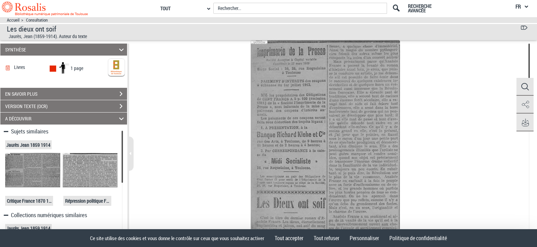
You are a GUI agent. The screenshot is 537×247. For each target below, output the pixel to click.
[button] (525, 87)
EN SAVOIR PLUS (66, 94)
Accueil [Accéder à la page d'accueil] (13, 20)
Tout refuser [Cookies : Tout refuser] (326, 238)
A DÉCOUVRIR (65, 119)
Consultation (37, 20)
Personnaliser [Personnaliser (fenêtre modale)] (364, 238)
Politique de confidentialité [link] (418, 238)
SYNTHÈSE (65, 50)
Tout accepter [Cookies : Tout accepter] (289, 238)
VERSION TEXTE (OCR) (66, 106)
